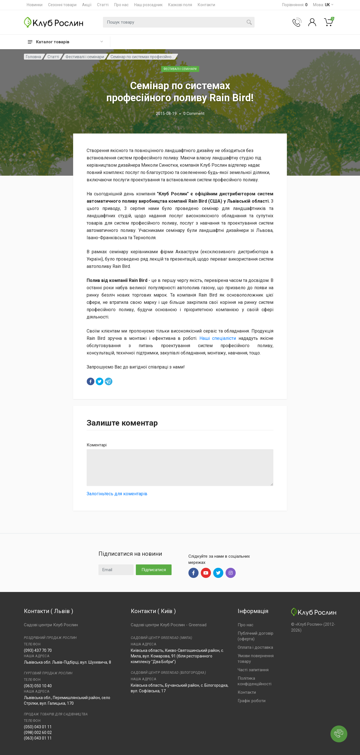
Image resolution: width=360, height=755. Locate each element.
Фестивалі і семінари (85, 57)
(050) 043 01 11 (38, 727)
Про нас (121, 5)
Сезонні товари (62, 5)
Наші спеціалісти (217, 338)
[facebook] (90, 381)
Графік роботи (252, 700)
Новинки (34, 5)
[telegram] (108, 381)
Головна (33, 57)
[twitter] (100, 381)
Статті (103, 5)
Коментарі (97, 444)
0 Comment (193, 113)
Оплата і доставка (255, 647)
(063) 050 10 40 (38, 686)
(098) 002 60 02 (38, 732)
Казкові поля (180, 5)
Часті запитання (253, 669)
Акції (86, 5)
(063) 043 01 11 (38, 738)
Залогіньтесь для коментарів (117, 493)
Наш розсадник (148, 5)
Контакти (206, 5)
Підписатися (153, 569)
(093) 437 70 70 (38, 650)
